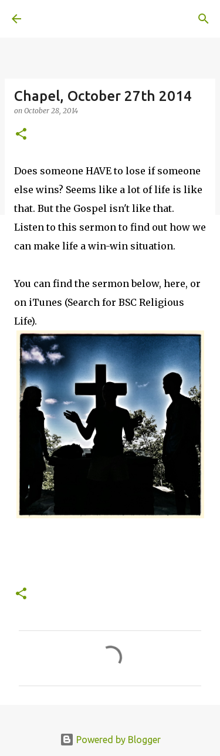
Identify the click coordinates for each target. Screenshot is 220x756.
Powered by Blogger (110, 739)
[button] (21, 135)
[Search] (204, 19)
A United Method (70, 19)
